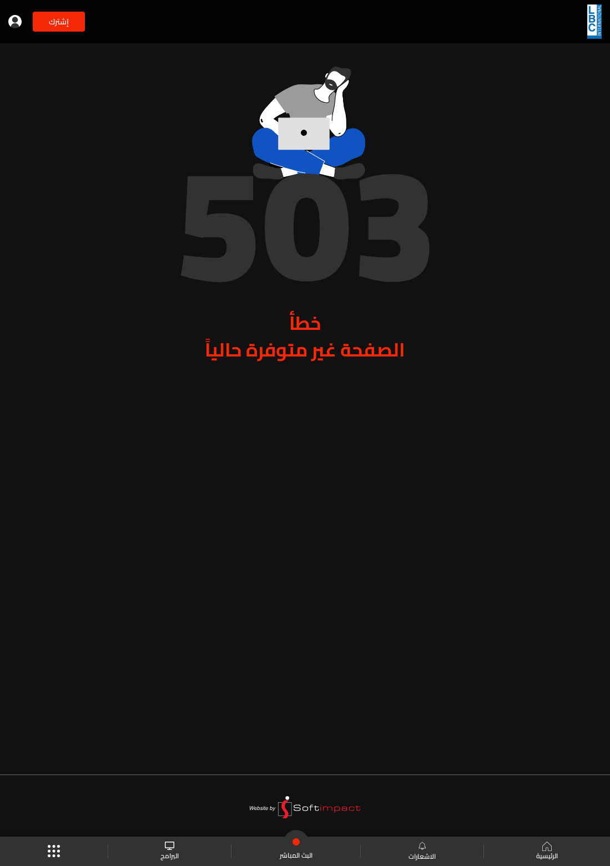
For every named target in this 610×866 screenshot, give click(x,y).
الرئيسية (547, 852)
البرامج (169, 851)
